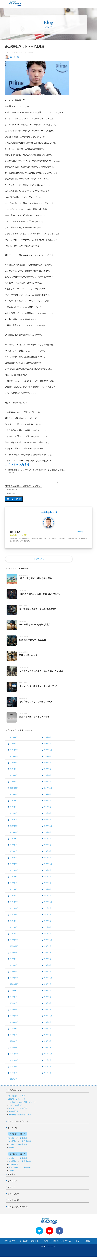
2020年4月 (13, 967)
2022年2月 (13, 898)
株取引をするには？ (16, 1101)
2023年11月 (48, 828)
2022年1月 (47, 898)
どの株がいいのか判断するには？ (22, 1104)
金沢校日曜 (13, 1167)
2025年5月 (47, 771)
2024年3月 (47, 815)
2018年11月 (48, 1018)
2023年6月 (13, 847)
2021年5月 (47, 923)
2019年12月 (14, 980)
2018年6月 (13, 1037)
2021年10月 (14, 910)
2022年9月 (47, 872)
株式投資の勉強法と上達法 (19, 1117)
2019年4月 (13, 1005)
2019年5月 (47, 999)
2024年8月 (13, 803)
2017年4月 (13, 1081)
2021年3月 (47, 929)
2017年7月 (47, 1069)
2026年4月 (13, 739)
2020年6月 (13, 961)
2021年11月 (48, 904)
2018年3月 (47, 1043)
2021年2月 (13, 936)
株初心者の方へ (14, 1092)
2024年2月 (13, 822)
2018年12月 (14, 1018)
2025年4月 (13, 777)
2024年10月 (14, 796)
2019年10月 (14, 986)
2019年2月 (13, 1012)
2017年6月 (13, 1075)
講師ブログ (12, 1183)
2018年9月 (47, 1024)
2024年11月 (48, 790)
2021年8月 (13, 917)
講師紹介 (11, 1176)
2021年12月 (14, 904)
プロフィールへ (82, 534)
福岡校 (11, 1150)
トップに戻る (39, 561)
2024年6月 (13, 809)
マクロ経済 (13, 1114)
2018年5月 (47, 1037)
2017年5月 (47, 1075)
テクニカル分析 (15, 1107)
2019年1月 (47, 1012)
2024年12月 (14, 790)
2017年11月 (48, 1056)
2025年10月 (14, 758)
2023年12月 (14, 828)
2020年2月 (13, 974)
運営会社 (88, 1243)
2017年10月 (14, 1062)
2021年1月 (47, 936)
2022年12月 (14, 866)
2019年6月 (13, 999)
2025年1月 (47, 784)
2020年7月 (47, 955)
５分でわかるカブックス (18, 1124)
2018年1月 (47, 1050)
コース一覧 (12, 1130)
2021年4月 (13, 929)
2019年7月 (47, 993)
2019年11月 (48, 980)
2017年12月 (14, 1056)
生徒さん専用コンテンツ (18, 1209)
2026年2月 (13, 746)
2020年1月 (47, 974)
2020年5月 (47, 961)
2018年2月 (13, 1050)
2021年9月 (47, 910)
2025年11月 (48, 752)
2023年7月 (47, 841)
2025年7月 (47, 765)
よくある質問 (13, 1196)
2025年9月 (47, 758)
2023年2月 (13, 860)
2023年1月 (47, 860)
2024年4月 (13, 815)
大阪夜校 (27, 1170)
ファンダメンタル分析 (17, 1111)
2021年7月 (47, 917)
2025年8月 (13, 765)
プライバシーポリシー (74, 1243)
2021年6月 (13, 923)
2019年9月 (47, 986)
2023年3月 (47, 853)
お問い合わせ (57, 1243)
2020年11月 (48, 942)
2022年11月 (48, 866)
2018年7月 (47, 1031)
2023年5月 (47, 847)
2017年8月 (13, 1069)
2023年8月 (13, 841)
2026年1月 (47, 746)
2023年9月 (47, 834)
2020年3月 (47, 967)
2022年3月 (47, 891)
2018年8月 (13, 1031)
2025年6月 (13, 771)
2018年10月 (14, 1024)
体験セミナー (13, 1189)
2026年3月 (47, 739)
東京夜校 (23, 1140)
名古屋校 (12, 1143)
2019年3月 (47, 1005)
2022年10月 (14, 872)
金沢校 (11, 1147)
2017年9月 (47, 1062)
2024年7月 (47, 803)
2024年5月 (47, 809)
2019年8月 (13, 993)
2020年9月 (47, 948)
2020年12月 (14, 942)
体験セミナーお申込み (40, 1243)
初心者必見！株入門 (16, 1098)
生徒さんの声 (13, 1202)
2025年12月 (14, 752)
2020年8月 (13, 955)
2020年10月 (14, 948)
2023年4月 (13, 853)
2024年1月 (47, 822)
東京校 (11, 1140)
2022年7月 (47, 879)
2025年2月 (13, 784)
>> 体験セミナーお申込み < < (14, 1258)
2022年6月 (13, 885)
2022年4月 (13, 891)
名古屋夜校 (26, 1143)
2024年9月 (47, 796)
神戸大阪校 (22, 1147)
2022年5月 (47, 885)
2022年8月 (13, 879)
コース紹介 (24, 1243)
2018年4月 (13, 1043)
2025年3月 (47, 777)
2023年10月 (14, 834)
